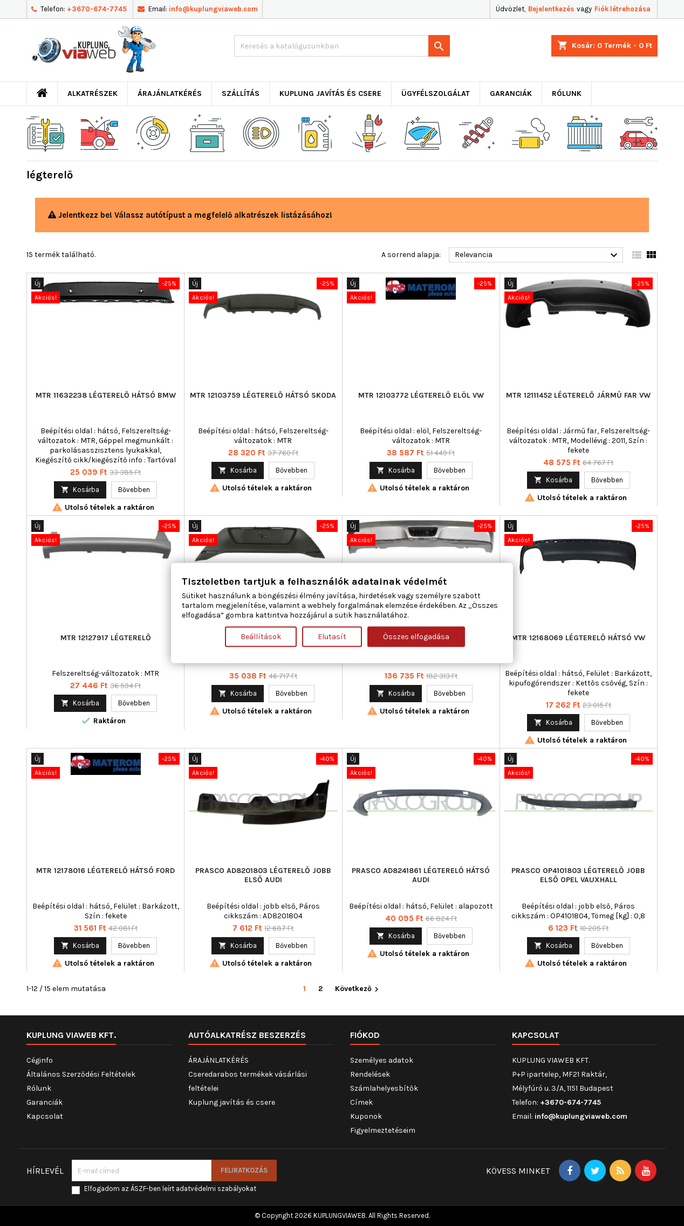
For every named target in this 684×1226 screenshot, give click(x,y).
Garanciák (511, 93)
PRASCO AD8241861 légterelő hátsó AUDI (421, 875)
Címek (361, 1102)
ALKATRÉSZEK (92, 93)
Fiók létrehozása (622, 9)
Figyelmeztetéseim (382, 1130)
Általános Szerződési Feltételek (80, 1074)
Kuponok (366, 1116)
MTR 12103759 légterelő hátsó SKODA (263, 395)
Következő (358, 989)
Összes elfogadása (416, 636)
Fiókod (365, 1035)
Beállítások (261, 636)
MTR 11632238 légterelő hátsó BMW (106, 395)
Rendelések (370, 1074)
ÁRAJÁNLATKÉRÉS (170, 93)
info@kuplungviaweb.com (213, 9)
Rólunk (567, 93)
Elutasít (332, 636)
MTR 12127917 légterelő (105, 637)
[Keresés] (342, 46)
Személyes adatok (381, 1060)
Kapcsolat (44, 1116)
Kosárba (80, 490)
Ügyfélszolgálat (435, 93)
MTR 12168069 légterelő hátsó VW (578, 637)
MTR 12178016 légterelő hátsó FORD (105, 870)
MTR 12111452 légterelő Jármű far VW (578, 395)
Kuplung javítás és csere (330, 93)
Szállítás (240, 93)
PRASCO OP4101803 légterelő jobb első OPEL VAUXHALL (578, 875)
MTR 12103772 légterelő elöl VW (421, 395)
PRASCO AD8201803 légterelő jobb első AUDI (263, 875)
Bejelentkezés (551, 9)
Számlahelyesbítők (384, 1088)
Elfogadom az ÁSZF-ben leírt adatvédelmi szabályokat (170, 1189)
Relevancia (537, 255)
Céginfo (39, 1060)
